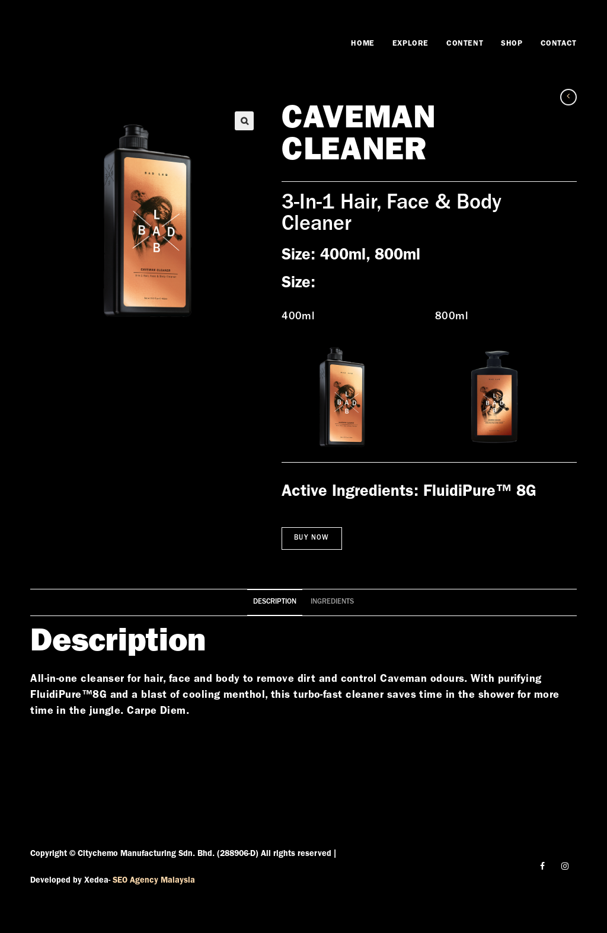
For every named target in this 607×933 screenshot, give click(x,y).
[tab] (274, 602)
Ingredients (332, 602)
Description (274, 602)
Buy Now (311, 538)
